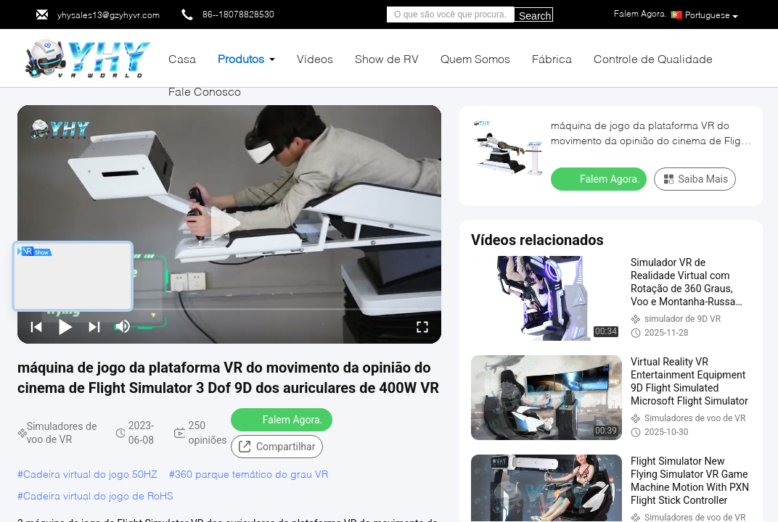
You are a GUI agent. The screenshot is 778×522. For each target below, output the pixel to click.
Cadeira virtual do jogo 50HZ (90, 474)
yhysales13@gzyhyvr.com (108, 14)
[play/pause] (65, 326)
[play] (229, 224)
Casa (182, 58)
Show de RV (387, 58)
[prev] (36, 326)
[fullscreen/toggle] (422, 326)
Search (535, 16)
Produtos (241, 58)
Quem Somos (475, 58)
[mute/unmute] (123, 326)
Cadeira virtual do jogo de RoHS (98, 495)
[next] (94, 326)
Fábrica (552, 58)
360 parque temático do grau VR (251, 474)
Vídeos (315, 58)
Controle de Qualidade (653, 58)
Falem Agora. (283, 419)
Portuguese (711, 15)
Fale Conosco (204, 91)
